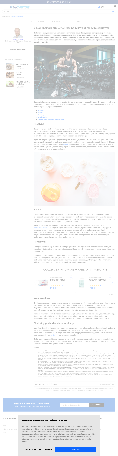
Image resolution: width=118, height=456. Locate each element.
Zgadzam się (75, 449)
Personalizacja (45, 449)
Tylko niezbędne (30, 449)
